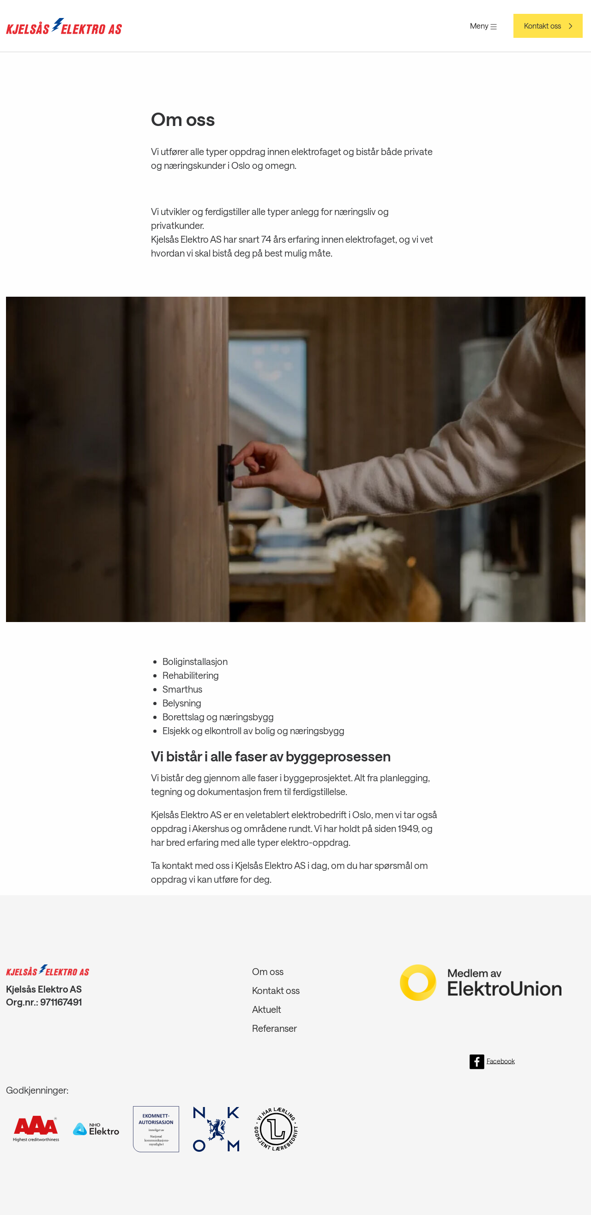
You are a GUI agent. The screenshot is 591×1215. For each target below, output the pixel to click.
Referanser (274, 1028)
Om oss (267, 971)
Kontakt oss (542, 26)
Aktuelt (266, 1009)
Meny (483, 25)
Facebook (492, 1061)
